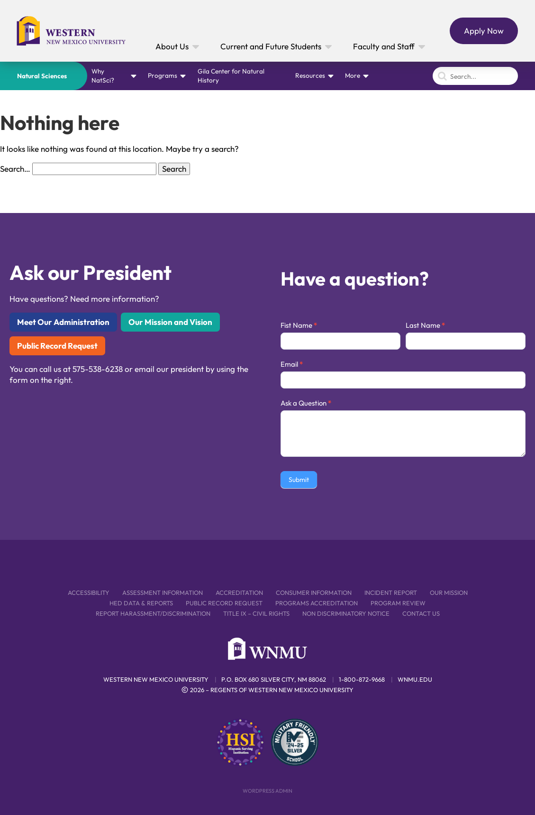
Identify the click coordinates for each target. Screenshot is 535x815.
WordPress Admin (267, 790)
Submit (299, 479)
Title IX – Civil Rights (256, 613)
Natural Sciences (42, 76)
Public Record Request (57, 346)
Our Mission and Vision (170, 322)
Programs (162, 75)
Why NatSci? (102, 75)
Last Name (425, 325)
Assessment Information (162, 592)
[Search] (475, 76)
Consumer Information (314, 592)
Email (292, 364)
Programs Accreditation (316, 603)
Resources (310, 75)
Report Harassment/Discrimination (153, 613)
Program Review (398, 603)
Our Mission (449, 592)
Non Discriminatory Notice (346, 613)
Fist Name (299, 325)
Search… (15, 169)
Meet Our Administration (63, 322)
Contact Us (421, 613)
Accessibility (88, 592)
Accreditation (239, 592)
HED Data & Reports (141, 603)
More (352, 75)
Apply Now (484, 31)
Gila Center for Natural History (231, 75)
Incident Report (390, 592)
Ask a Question (306, 403)
